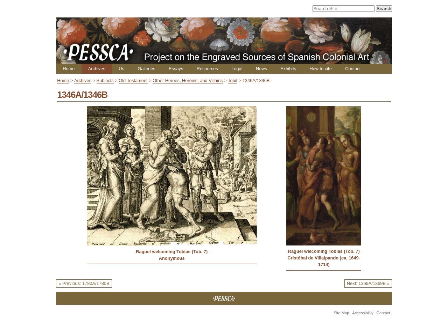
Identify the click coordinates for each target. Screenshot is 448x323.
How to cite (320, 68)
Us (121, 68)
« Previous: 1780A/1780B (83, 283)
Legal (236, 68)
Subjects (105, 80)
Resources (207, 68)
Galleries (146, 68)
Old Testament (133, 80)
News (261, 68)
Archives (96, 68)
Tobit (232, 80)
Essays (176, 68)
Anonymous (172, 258)
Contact (352, 68)
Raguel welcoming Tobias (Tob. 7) (172, 251)
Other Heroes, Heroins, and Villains (188, 80)
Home (69, 68)
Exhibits (288, 68)
